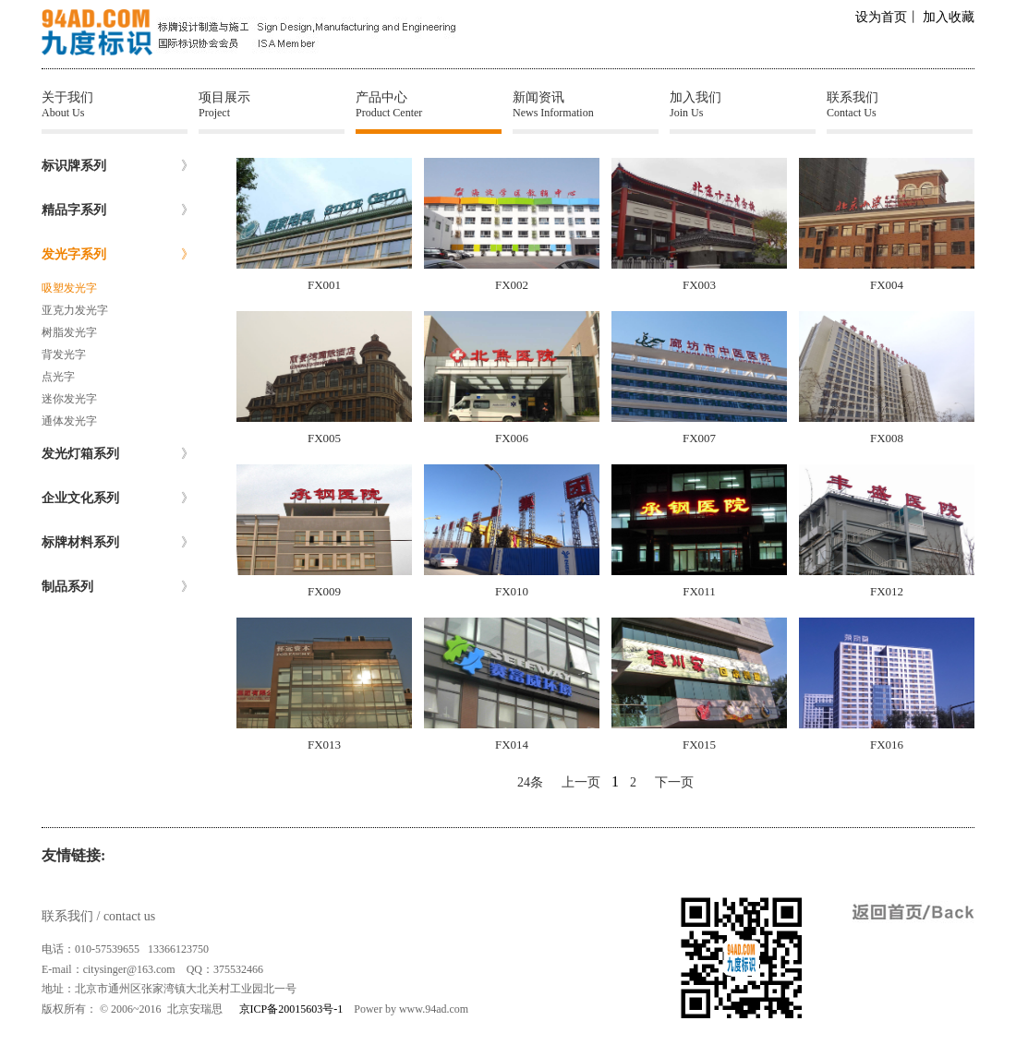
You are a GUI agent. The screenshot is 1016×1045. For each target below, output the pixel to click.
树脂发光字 (69, 332)
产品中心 (429, 105)
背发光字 (64, 354)
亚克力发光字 (75, 310)
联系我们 (900, 105)
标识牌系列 (118, 166)
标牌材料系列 (118, 543)
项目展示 (272, 105)
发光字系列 (118, 254)
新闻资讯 (586, 105)
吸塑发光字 (69, 288)
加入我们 (743, 105)
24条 (530, 782)
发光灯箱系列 (118, 454)
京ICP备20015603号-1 (291, 1009)
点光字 (58, 376)
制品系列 (118, 587)
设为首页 (881, 17)
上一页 (581, 782)
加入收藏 (948, 17)
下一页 (674, 782)
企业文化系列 (118, 498)
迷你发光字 (69, 398)
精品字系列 (118, 210)
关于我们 (114, 105)
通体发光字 (69, 420)
